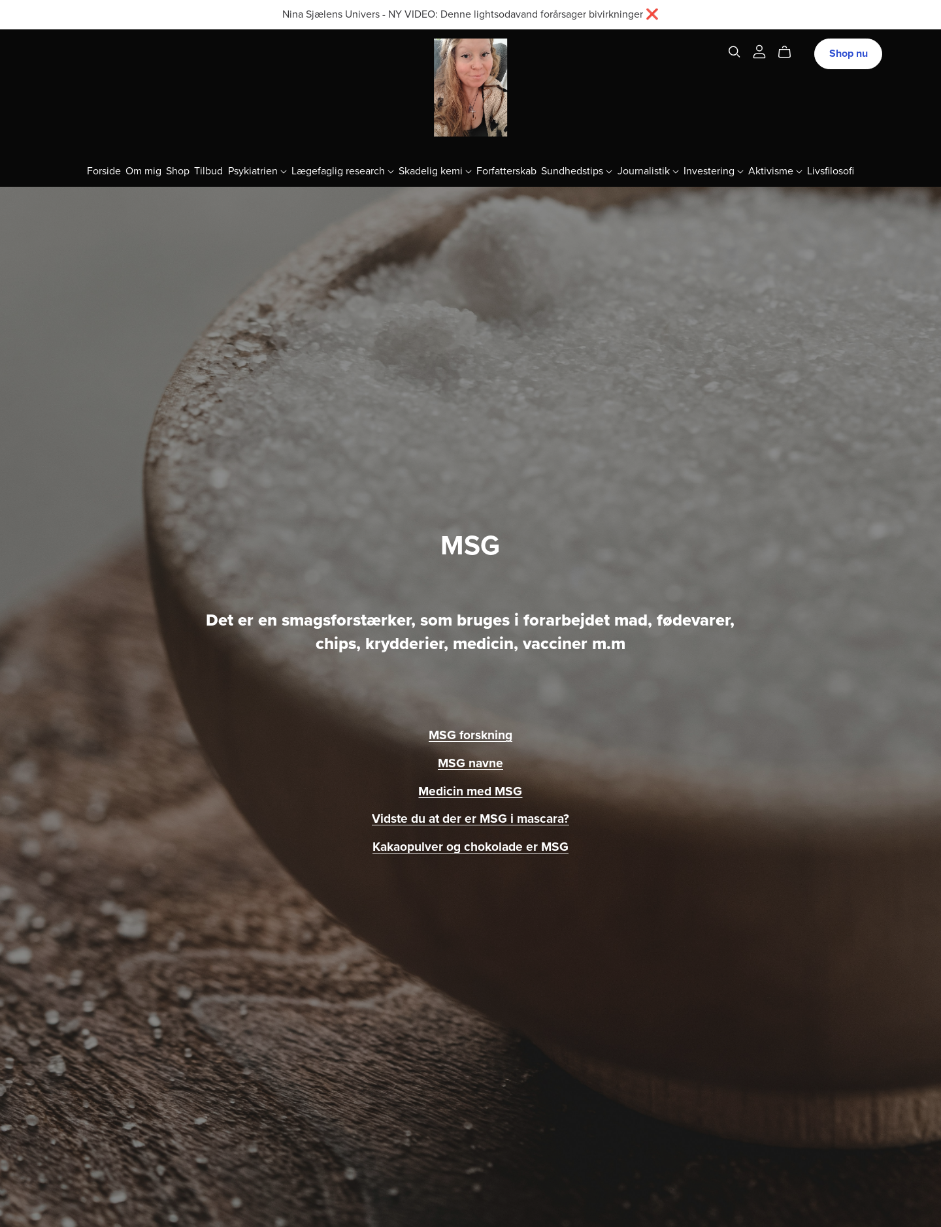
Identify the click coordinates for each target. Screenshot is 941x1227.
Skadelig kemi (435, 170)
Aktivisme (775, 170)
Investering (714, 170)
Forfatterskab (506, 170)
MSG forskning (470, 734)
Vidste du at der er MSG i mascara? (470, 818)
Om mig (143, 170)
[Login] (759, 50)
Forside (104, 170)
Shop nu (848, 53)
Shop (178, 170)
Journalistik (648, 170)
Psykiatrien (257, 170)
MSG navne (470, 763)
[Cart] (790, 52)
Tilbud (208, 170)
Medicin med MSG (470, 791)
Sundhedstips (576, 170)
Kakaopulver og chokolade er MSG (470, 846)
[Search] (734, 52)
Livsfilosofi (830, 170)
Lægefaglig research (342, 170)
